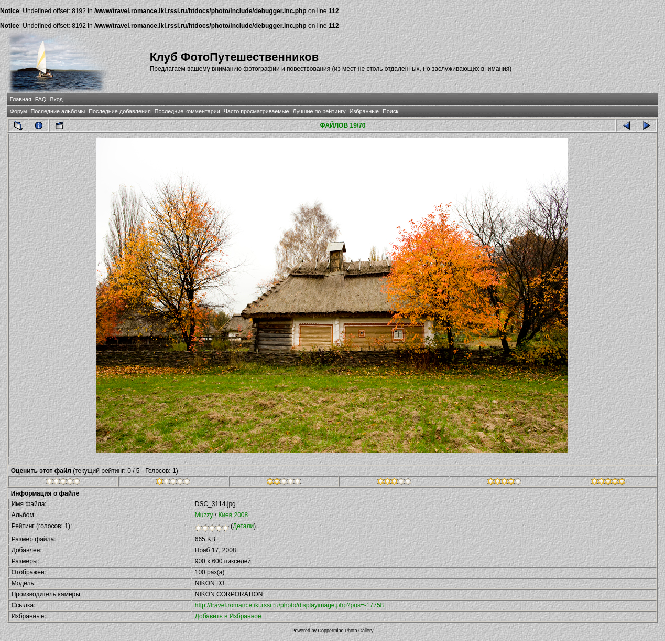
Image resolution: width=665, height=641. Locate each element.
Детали (243, 526)
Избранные (364, 111)
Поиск (390, 111)
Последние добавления (119, 111)
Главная (20, 99)
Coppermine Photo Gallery (345, 630)
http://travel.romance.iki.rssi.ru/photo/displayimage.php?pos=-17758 (289, 605)
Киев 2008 (233, 515)
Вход (56, 99)
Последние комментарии (187, 111)
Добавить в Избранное (228, 616)
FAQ (41, 99)
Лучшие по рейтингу (319, 111)
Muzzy (204, 515)
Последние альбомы (57, 111)
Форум (18, 111)
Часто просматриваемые (256, 111)
